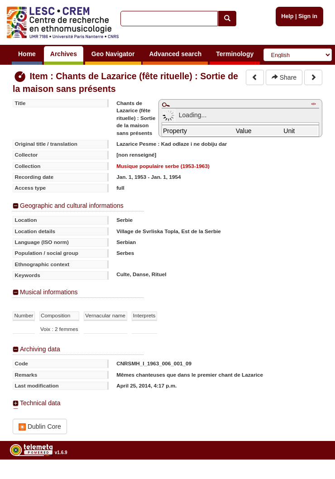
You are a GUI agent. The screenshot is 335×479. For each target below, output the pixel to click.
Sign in (307, 16)
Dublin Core (40, 427)
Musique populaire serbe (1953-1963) (163, 166)
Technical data (40, 403)
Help (287, 16)
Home (27, 53)
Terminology (235, 53)
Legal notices (312, 475)
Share (284, 77)
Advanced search (175, 53)
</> (313, 103)
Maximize (166, 104)
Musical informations (49, 292)
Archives (63, 53)
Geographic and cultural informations (72, 205)
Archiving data (40, 349)
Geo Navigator (113, 53)
